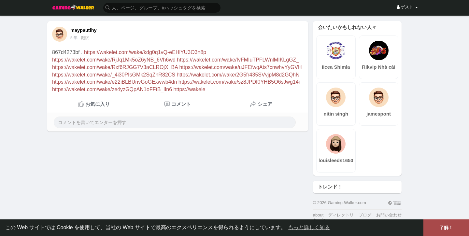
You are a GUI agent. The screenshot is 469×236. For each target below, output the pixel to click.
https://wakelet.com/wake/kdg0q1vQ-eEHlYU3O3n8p (145, 52)
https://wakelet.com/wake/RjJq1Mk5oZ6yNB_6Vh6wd (114, 59)
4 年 (74, 37)
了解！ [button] (446, 227)
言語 (395, 203)
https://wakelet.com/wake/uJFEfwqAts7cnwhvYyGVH (240, 67)
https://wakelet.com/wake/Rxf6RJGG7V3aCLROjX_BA (115, 67)
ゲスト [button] (407, 7)
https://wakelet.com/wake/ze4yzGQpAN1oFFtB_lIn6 (112, 89)
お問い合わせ (389, 215)
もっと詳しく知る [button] (309, 227)
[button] (162, 7)
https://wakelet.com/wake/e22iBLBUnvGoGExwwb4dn (114, 82)
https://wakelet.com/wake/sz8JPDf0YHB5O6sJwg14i (239, 82)
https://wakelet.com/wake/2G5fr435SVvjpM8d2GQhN (238, 74)
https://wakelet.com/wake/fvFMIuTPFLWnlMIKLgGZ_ (238, 59)
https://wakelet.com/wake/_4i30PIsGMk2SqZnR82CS (113, 74)
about (318, 215)
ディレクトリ (341, 215)
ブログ (365, 215)
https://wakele (190, 89)
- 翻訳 (83, 37)
